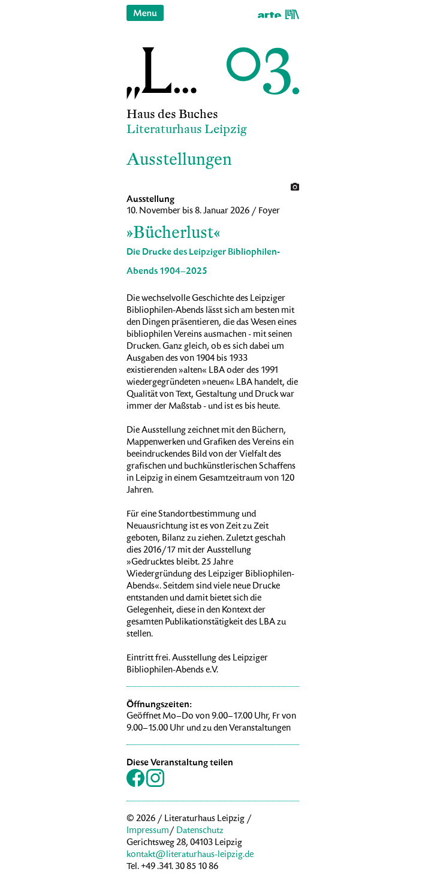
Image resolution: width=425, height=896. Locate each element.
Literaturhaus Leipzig (186, 129)
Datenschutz (200, 831)
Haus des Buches (172, 114)
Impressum (147, 831)
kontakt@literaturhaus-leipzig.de (190, 855)
